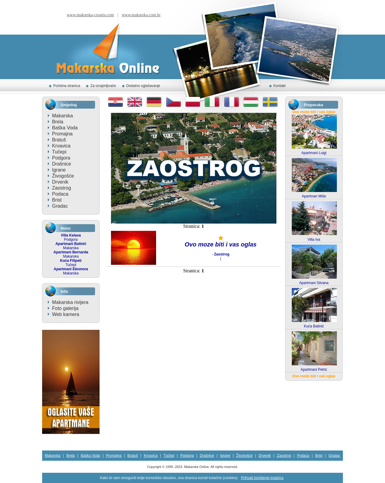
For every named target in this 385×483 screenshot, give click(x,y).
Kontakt (279, 86)
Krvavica (61, 145)
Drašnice (61, 163)
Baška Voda (65, 127)
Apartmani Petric (313, 369)
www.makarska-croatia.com (90, 15)
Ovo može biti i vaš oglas (313, 112)
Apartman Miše (314, 196)
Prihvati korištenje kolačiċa (262, 478)
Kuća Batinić (314, 326)
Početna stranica (66, 86)
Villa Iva (314, 239)
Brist (57, 200)
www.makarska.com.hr (141, 15)
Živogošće (63, 175)
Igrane (59, 169)
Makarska (62, 115)
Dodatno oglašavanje (143, 86)
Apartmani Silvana (313, 283)
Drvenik (60, 181)
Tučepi (59, 151)
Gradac (60, 206)
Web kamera (65, 314)
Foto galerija (65, 308)
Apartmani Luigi (313, 153)
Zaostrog (61, 187)
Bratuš (59, 139)
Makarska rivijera (70, 302)
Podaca (60, 194)
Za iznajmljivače (103, 86)
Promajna (62, 133)
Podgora (61, 157)
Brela (57, 121)
